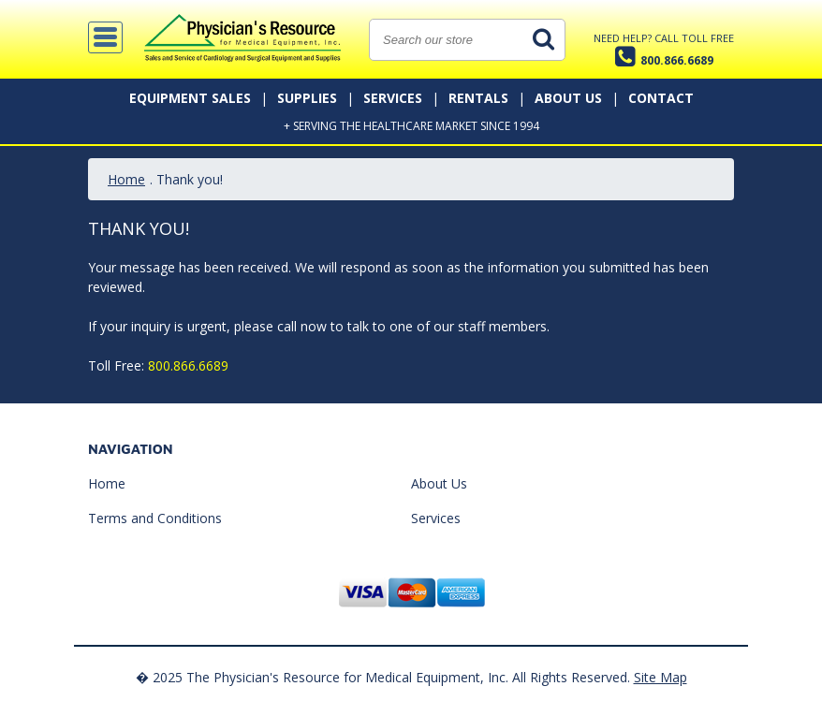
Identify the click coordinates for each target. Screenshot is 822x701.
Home (126, 179)
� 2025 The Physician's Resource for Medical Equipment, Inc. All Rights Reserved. (383, 677)
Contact (661, 98)
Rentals (478, 98)
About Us (568, 98)
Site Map (660, 677)
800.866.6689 (188, 365)
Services (392, 98)
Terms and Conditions (155, 518)
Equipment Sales (190, 98)
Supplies (307, 98)
